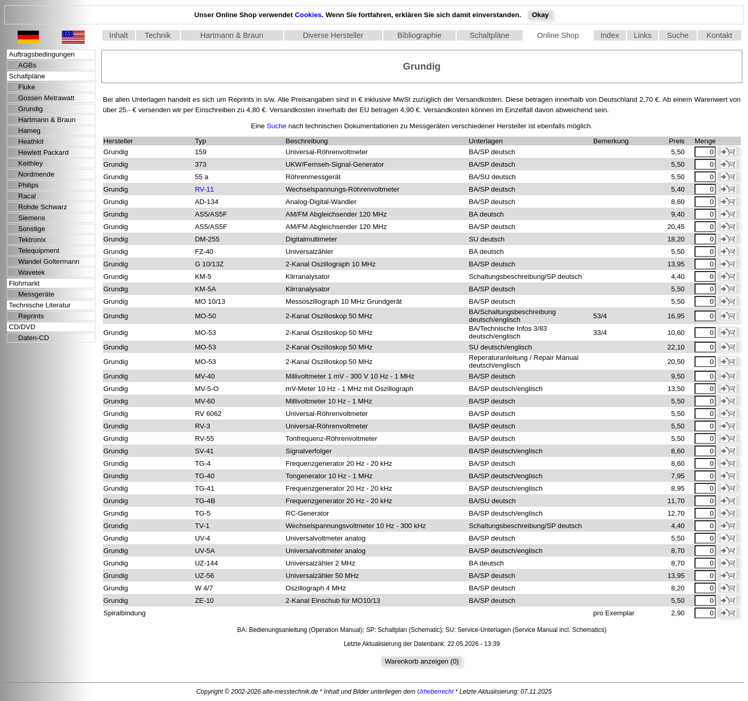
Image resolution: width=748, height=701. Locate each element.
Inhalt (118, 35)
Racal (27, 196)
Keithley (30, 163)
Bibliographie (419, 35)
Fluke (26, 87)
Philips (28, 185)
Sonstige (31, 229)
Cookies (308, 15)
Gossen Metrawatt (46, 98)
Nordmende (36, 174)
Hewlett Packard (43, 152)
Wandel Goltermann (48, 261)
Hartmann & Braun (232, 35)
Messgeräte (36, 294)
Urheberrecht (435, 691)
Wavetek (31, 272)
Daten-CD (33, 338)
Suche (678, 35)
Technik (158, 35)
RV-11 (204, 189)
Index (609, 35)
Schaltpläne (490, 35)
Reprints (31, 316)
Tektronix (32, 240)
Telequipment (38, 250)
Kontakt (719, 35)
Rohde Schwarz (42, 207)
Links (642, 35)
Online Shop (558, 35)
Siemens (31, 218)
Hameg (29, 130)
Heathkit (31, 141)
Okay (540, 15)
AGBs (27, 65)
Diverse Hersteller (333, 35)
